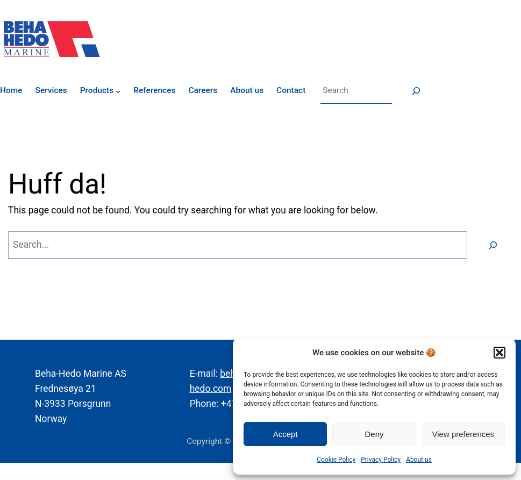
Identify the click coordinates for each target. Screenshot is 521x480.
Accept (285, 434)
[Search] (493, 245)
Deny (374, 434)
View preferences (463, 434)
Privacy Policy (381, 459)
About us (419, 459)
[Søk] (415, 91)
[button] (499, 352)
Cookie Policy (336, 459)
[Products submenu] (118, 90)
